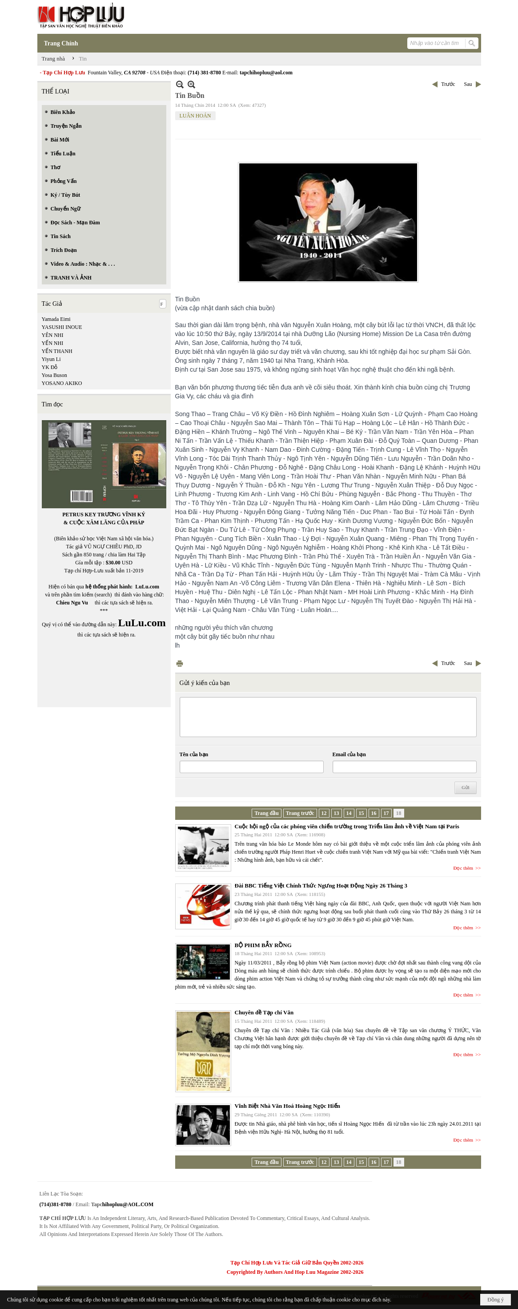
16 (374, 813)
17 (386, 813)
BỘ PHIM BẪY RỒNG (263, 945)
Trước (448, 84)
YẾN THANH (57, 351)
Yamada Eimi (56, 319)
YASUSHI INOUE (62, 327)
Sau (468, 84)
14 (349, 813)
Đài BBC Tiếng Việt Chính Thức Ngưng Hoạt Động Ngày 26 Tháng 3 (321, 885)
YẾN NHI (53, 343)
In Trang (179, 663)
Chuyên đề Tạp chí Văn (264, 1012)
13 (336, 813)
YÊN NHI (53, 335)
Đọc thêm (464, 868)
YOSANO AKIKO (62, 383)
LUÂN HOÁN (195, 116)
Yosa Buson (54, 375)
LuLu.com (147, 587)
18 (399, 813)
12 (324, 813)
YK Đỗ (50, 367)
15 (361, 813)
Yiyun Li (51, 359)
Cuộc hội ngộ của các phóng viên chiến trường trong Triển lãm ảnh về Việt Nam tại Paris (347, 826)
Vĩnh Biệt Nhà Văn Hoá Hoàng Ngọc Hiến (287, 1105)
